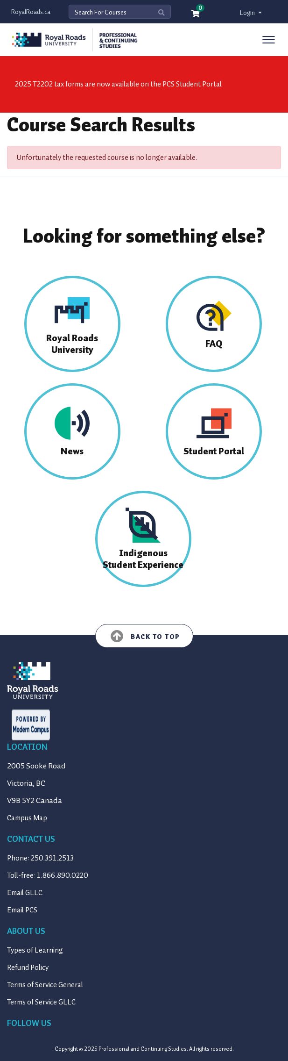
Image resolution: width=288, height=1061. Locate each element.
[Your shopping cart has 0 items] (196, 14)
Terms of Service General (45, 984)
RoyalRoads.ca (30, 12)
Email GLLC (24, 892)
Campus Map (27, 818)
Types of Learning (35, 950)
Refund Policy (28, 967)
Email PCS (22, 910)
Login (248, 13)
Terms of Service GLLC (41, 1002)
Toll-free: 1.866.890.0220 (47, 875)
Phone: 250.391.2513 (40, 858)
